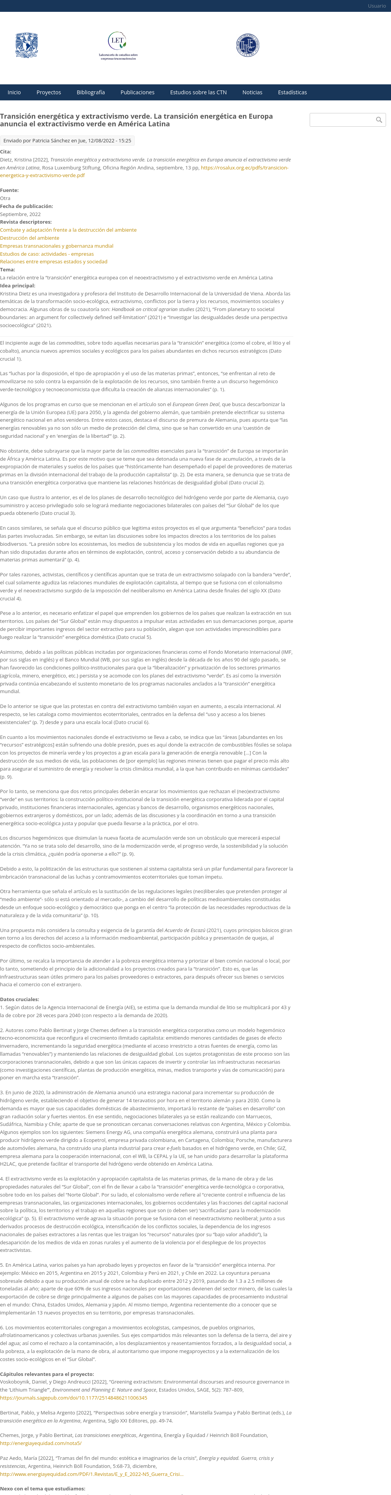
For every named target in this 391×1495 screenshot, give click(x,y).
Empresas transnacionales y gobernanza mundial (56, 245)
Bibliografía (91, 92)
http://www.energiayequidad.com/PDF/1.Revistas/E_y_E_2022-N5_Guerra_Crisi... (92, 1474)
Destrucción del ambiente (29, 237)
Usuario (377, 5)
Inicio (14, 92)
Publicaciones (138, 92)
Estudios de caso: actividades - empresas (47, 253)
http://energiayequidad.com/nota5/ (41, 1443)
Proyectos (49, 92)
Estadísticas (292, 92)
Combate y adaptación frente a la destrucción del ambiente (68, 229)
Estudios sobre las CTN (198, 92)
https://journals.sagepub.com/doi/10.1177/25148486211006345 (73, 1397)
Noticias (252, 92)
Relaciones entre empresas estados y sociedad (53, 261)
